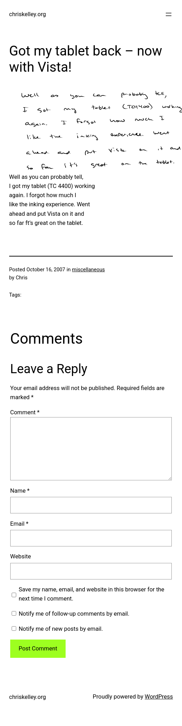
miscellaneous (88, 270)
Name (20, 490)
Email (19, 523)
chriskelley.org (27, 14)
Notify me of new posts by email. (61, 628)
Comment (25, 412)
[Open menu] (168, 14)
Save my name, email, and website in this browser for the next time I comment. (91, 594)
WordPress (159, 696)
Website (20, 556)
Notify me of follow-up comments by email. (74, 613)
